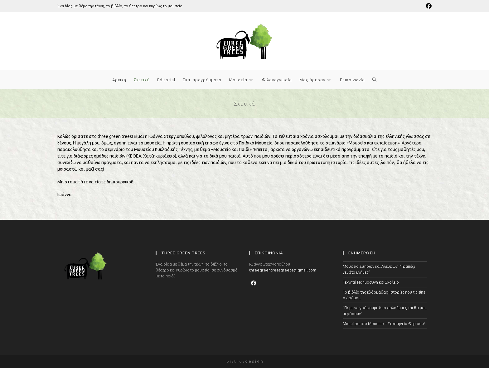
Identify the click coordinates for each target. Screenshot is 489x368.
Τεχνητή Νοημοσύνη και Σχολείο (371, 282)
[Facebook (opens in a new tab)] (428, 6)
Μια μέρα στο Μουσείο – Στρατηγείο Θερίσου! (384, 323)
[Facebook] (253, 283)
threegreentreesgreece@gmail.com (282, 270)
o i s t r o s (244, 361)
